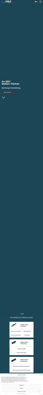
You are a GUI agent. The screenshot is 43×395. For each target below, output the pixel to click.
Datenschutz (19, 393)
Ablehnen (21, 388)
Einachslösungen (21, 348)
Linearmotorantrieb (16, 331)
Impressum (24, 393)
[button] (41, 374)
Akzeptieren (21, 385)
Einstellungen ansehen (21, 391)
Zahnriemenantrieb (16, 335)
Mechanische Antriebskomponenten (21, 370)
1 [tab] (19, 313)
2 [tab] (21, 313)
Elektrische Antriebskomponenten (21, 366)
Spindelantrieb (27, 331)
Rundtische (27, 335)
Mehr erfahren (7, 92)
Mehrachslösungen (21, 352)
